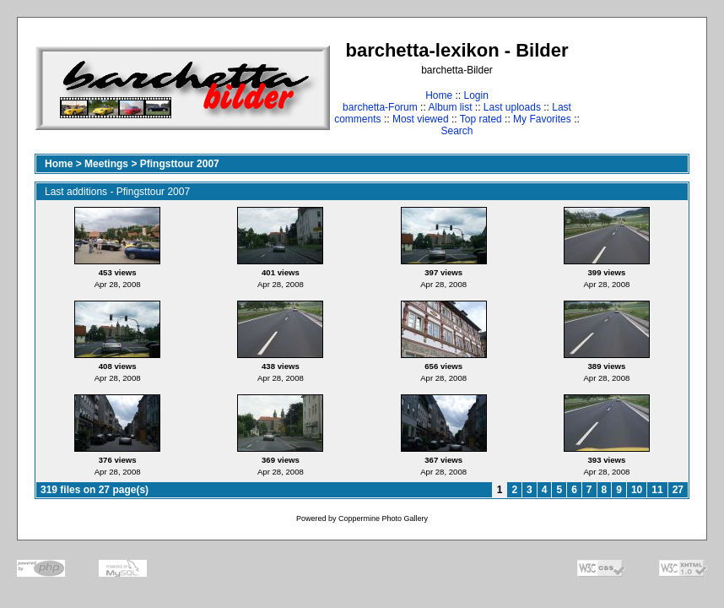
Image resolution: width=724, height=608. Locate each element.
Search (456, 131)
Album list (450, 107)
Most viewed (420, 119)
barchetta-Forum (380, 107)
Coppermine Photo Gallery (383, 518)
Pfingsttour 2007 (179, 164)
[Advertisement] (636, 87)
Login (475, 95)
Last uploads (512, 107)
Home (438, 95)
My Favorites (542, 119)
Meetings (106, 164)
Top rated (481, 119)
